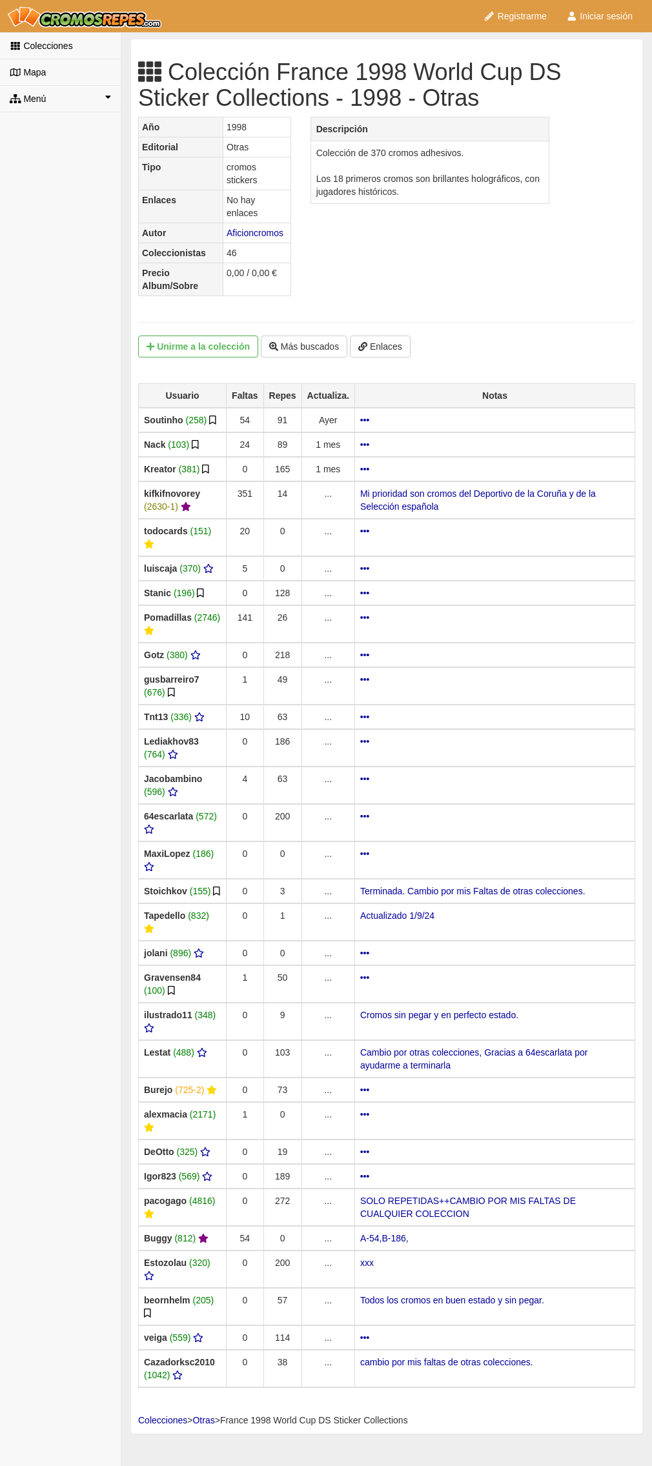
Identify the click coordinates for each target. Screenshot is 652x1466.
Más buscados (304, 346)
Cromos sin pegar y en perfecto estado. (439, 1015)
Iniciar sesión (599, 16)
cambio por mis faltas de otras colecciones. (446, 1362)
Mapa (28, 72)
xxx (367, 1263)
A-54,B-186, (384, 1238)
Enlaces (380, 346)
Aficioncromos (255, 233)
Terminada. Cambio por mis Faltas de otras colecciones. (473, 891)
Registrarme (515, 16)
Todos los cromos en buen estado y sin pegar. (452, 1300)
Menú (60, 98)
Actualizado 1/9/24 (397, 915)
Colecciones (41, 46)
